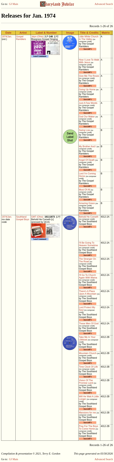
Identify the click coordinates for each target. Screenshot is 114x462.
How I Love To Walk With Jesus (89, 61)
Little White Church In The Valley (88, 37)
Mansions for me (87, 412)
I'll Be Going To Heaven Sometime (88, 244)
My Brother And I (87, 146)
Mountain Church (88, 353)
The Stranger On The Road (87, 260)
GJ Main (13, 4)
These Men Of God (89, 323)
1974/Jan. (7, 36)
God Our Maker (87, 116)
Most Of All (84, 189)
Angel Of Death (87, 160)
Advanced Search (104, 4)
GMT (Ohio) (37, 217)
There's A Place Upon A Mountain (88, 292)
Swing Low (84, 130)
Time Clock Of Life (88, 367)
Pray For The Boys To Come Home (88, 427)
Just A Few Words (88, 103)
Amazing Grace (87, 203)
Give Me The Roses (89, 76)
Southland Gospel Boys (22, 218)
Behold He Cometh (88, 217)
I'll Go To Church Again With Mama (88, 276)
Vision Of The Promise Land (86, 381)
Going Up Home (87, 89)
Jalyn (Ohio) (37, 36)
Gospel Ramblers (21, 37)
